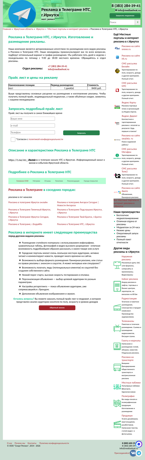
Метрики (36, 181)
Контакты (32, 443)
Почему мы (20, 443)
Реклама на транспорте (128, 359)
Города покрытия (91, 181)
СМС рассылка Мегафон (129, 150)
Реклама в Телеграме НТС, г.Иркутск (76, 224)
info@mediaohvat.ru (58, 69)
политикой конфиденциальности (46, 139)
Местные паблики (131, 382)
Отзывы (47, 181)
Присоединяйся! (122, 453)
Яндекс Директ (129, 116)
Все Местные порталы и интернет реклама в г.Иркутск (126, 203)
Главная (7, 29)
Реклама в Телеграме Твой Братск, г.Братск (79, 216)
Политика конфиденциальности (54, 443)
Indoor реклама (130, 279)
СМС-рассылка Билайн (129, 65)
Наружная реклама (127, 258)
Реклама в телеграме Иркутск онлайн (28, 202)
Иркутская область (23, 29)
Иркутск (40, 29)
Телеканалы (128, 321)
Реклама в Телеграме (25, 189)
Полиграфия (128, 396)
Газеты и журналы (131, 340)
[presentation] (81, 122)
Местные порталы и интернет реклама (68, 29)
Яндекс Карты (129, 102)
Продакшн (127, 415)
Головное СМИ (22, 181)
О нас (9, 443)
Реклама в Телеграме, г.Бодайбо (25, 224)
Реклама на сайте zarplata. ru (131, 137)
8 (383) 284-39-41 (130, 445)
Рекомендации (73, 181)
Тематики (59, 181)
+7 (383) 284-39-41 (57, 66)
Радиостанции (129, 298)
